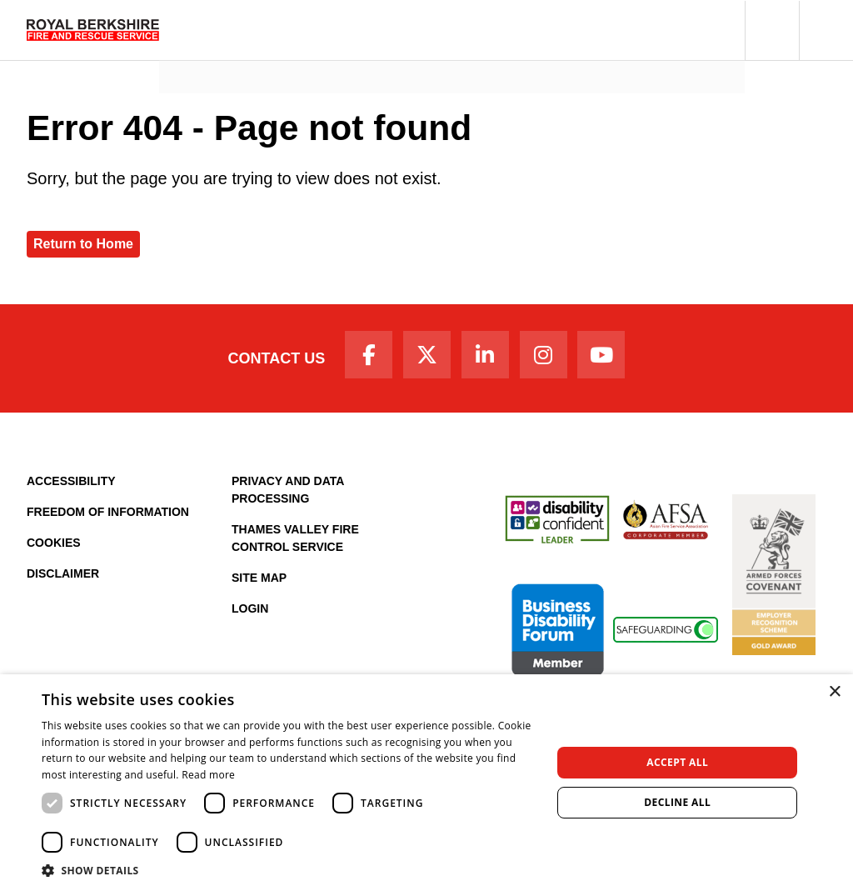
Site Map (259, 583)
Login (250, 614)
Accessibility (71, 486)
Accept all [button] (677, 762)
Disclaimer (63, 579)
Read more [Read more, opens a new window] (208, 775)
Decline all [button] (677, 802)
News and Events (225, 55)
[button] (772, 30)
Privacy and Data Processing (288, 495)
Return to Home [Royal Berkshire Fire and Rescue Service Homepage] (83, 244)
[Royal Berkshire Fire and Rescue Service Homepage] (93, 30)
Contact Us (262, 361)
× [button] (834, 692)
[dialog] (426, 782)
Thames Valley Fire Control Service (295, 543)
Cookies (54, 548)
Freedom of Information (108, 517)
